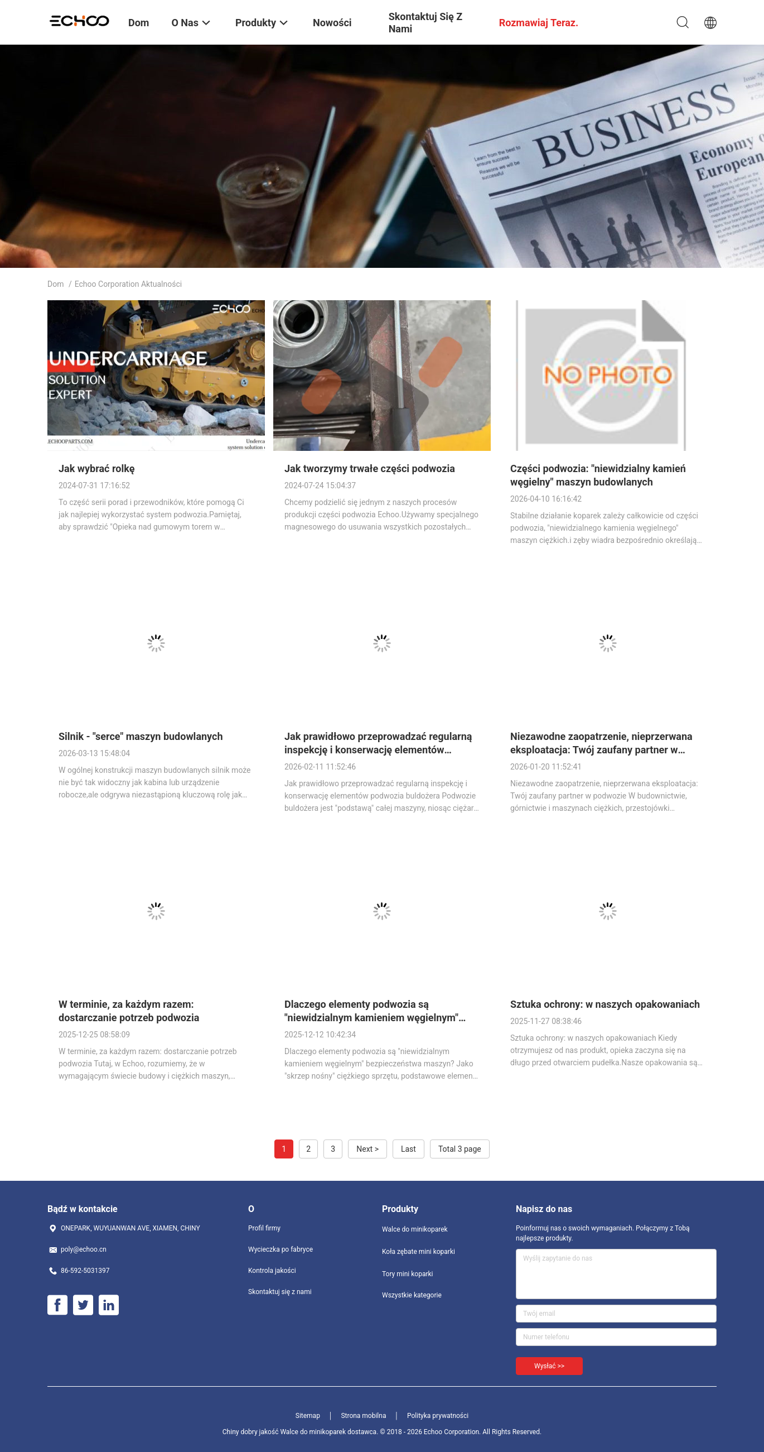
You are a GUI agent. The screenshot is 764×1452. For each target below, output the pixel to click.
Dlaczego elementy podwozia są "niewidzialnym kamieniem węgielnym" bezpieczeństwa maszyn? (371, 1017)
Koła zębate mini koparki (418, 1252)
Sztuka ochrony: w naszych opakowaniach (605, 1004)
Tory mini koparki (407, 1274)
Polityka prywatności (437, 1416)
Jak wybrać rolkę (96, 468)
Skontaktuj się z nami (280, 1292)
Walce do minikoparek (415, 1229)
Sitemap (308, 1416)
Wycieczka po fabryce (280, 1249)
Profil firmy (264, 1228)
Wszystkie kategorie (412, 1295)
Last (408, 1149)
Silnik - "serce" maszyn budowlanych (141, 736)
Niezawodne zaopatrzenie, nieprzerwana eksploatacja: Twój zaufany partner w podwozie (601, 749)
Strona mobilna (363, 1416)
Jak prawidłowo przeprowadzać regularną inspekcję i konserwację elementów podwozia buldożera (378, 749)
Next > (367, 1149)
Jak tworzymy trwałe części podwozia (369, 468)
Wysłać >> (549, 1366)
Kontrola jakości (272, 1271)
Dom (55, 284)
